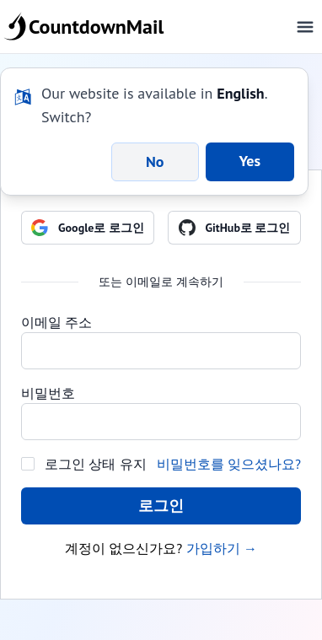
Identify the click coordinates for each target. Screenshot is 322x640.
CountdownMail (87, 27)
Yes (250, 160)
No (155, 161)
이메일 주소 (56, 322)
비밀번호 (48, 393)
